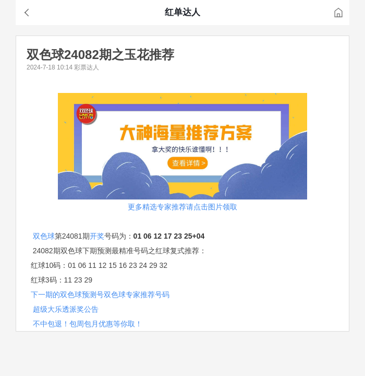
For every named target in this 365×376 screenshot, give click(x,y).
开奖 (97, 236)
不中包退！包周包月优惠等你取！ (87, 324)
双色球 (44, 236)
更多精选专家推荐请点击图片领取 (182, 207)
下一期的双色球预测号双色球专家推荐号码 (100, 294)
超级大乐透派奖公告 (66, 309)
